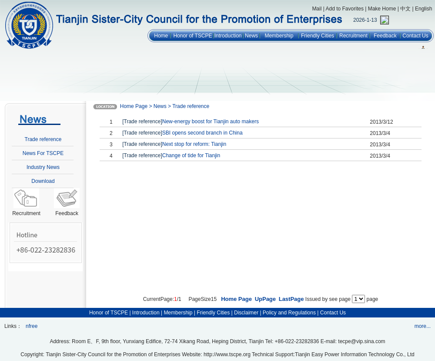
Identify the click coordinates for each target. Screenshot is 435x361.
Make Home (382, 9)
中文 (405, 9)
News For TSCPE (43, 153)
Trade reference (43, 139)
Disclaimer (246, 313)
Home (161, 36)
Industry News (43, 167)
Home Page (236, 299)
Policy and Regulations (289, 313)
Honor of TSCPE (192, 36)
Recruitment (353, 36)
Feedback (385, 36)
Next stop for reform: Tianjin (194, 144)
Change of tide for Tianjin (191, 155)
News (251, 36)
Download (42, 181)
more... (423, 326)
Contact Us (415, 36)
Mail (316, 9)
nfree (31, 326)
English (423, 9)
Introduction (228, 36)
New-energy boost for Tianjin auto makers (210, 121)
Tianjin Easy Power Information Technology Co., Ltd (355, 354)
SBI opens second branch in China (202, 133)
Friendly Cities (317, 36)
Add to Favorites (345, 9)
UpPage (265, 299)
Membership (278, 36)
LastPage (291, 299)
